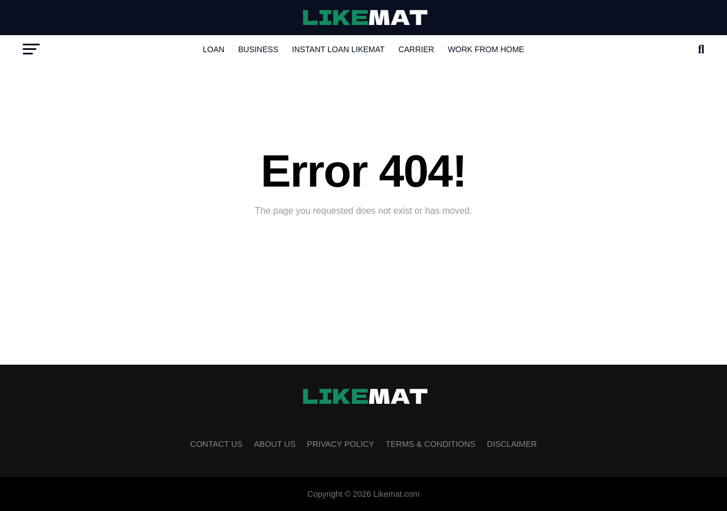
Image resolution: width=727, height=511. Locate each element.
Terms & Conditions (430, 444)
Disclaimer (512, 444)
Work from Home (486, 49)
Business (258, 49)
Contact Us (216, 444)
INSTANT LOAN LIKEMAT (338, 49)
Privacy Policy (340, 444)
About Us (274, 444)
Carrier (416, 49)
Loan (213, 49)
